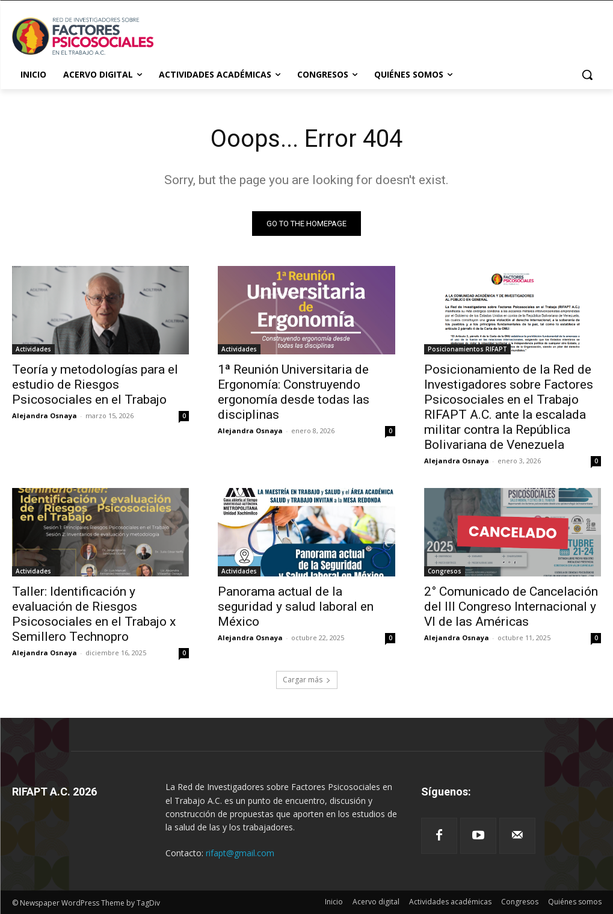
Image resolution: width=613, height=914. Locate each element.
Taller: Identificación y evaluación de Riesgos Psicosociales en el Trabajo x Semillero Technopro (94, 614)
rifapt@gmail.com (240, 853)
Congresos (444, 571)
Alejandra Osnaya (44, 416)
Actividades (33, 349)
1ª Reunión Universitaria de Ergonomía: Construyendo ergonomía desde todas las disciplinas (293, 392)
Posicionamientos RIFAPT (467, 349)
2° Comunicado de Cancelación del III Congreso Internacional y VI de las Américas (511, 607)
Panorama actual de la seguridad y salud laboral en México (296, 607)
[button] (587, 74)
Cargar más (307, 680)
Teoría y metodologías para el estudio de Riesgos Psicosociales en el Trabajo (95, 385)
